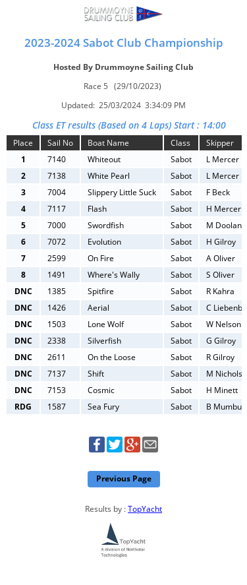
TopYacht (145, 508)
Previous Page (123, 478)
